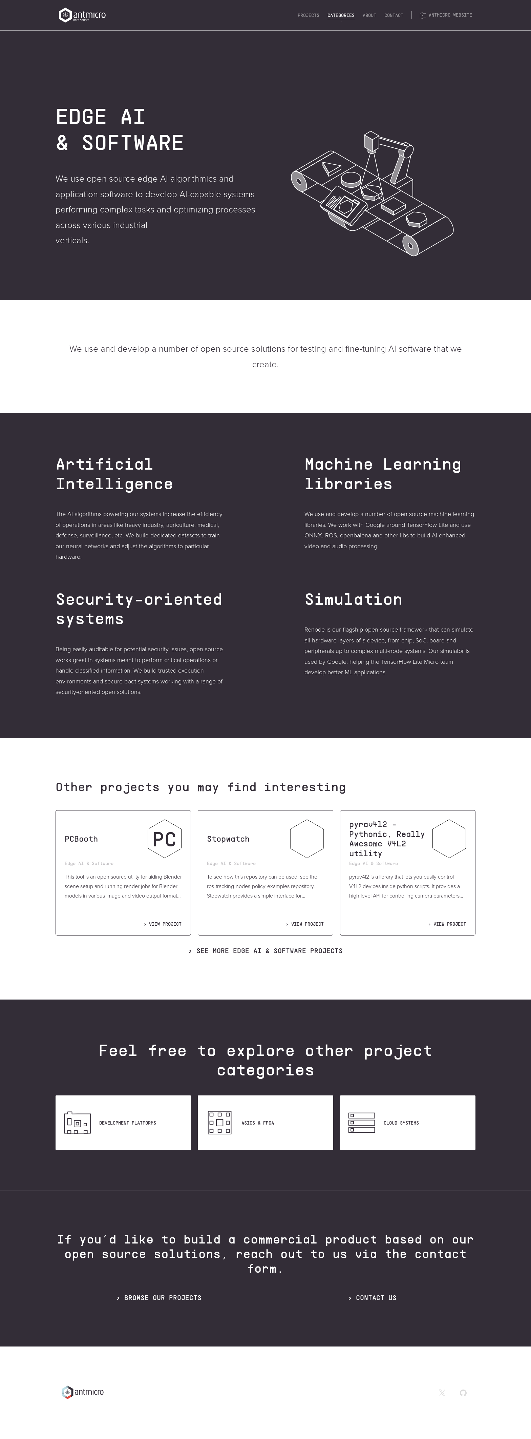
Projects (308, 15)
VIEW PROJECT (165, 924)
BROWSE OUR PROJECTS (162, 1297)
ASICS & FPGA (238, 1122)
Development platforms (108, 1122)
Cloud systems (382, 1122)
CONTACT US (376, 1297)
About (369, 15)
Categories (341, 15)
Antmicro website (446, 15)
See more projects (269, 950)
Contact (393, 15)
